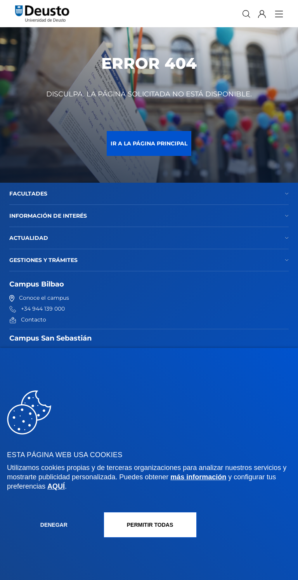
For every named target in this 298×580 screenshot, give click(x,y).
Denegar (54, 525)
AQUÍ (56, 486)
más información (198, 477)
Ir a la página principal (149, 143)
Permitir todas (150, 525)
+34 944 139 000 (37, 308)
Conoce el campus (39, 297)
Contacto (27, 319)
